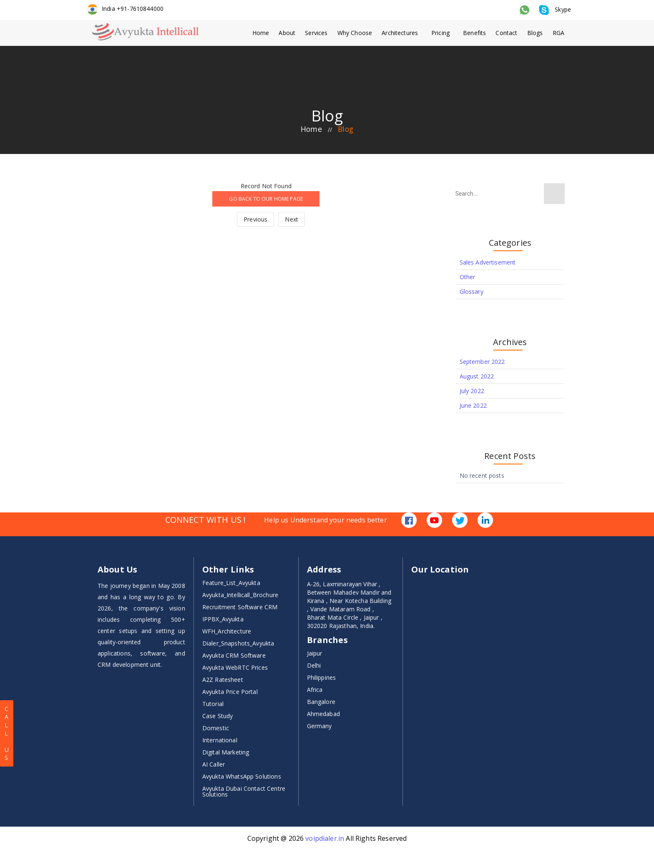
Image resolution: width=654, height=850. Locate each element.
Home (257, 33)
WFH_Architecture (226, 631)
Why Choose (352, 33)
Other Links (228, 569)
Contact (506, 33)
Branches (327, 640)
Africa (315, 690)
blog (345, 129)
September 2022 (482, 362)
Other (467, 277)
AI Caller (213, 764)
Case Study (217, 716)
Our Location (440, 569)
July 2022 (472, 391)
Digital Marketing (225, 752)
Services (314, 33)
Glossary (471, 291)
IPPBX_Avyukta (223, 619)
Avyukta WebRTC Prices (235, 667)
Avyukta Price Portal (230, 692)
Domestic (215, 728)
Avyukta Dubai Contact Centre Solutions (243, 791)
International (219, 740)
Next (291, 219)
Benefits (473, 33)
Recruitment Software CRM (240, 607)
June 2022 (473, 405)
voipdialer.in (324, 838)
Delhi (314, 665)
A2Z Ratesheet (222, 680)
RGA (559, 33)
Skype (555, 9)
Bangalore (321, 702)
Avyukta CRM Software (234, 655)
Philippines (321, 677)
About (284, 33)
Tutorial (213, 704)
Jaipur (314, 653)
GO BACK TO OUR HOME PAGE (266, 198)
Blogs (535, 33)
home (311, 129)
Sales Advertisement (488, 262)
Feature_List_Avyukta (231, 583)
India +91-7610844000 (125, 9)
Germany (319, 726)
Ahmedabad (323, 714)
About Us (117, 569)
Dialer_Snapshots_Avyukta (238, 643)
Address (324, 569)
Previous (255, 219)
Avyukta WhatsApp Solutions (241, 776)
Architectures (398, 33)
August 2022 (477, 376)
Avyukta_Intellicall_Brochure (240, 595)
